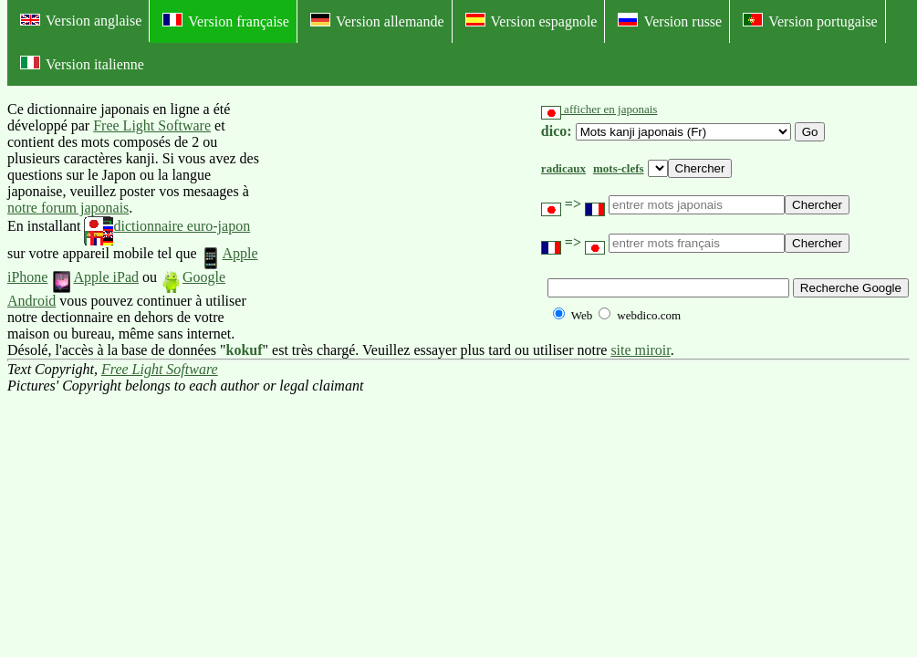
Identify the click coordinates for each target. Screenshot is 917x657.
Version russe (670, 21)
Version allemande (377, 21)
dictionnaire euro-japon (167, 226)
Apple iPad (95, 277)
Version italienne (82, 64)
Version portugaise (810, 21)
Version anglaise (80, 20)
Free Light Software (152, 125)
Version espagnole (531, 21)
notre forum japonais (68, 207)
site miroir (640, 350)
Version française (225, 21)
